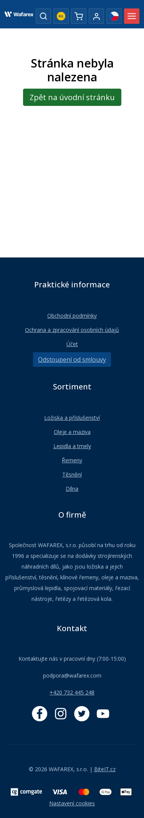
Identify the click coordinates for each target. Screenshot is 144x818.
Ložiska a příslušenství (72, 417)
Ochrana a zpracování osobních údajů (72, 329)
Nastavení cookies (72, 803)
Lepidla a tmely (72, 446)
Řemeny (72, 460)
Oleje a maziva (72, 431)
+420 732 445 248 (72, 692)
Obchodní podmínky (72, 315)
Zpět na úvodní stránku (72, 97)
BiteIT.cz (105, 769)
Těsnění (72, 474)
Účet (72, 344)
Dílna (72, 488)
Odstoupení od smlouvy (72, 359)
